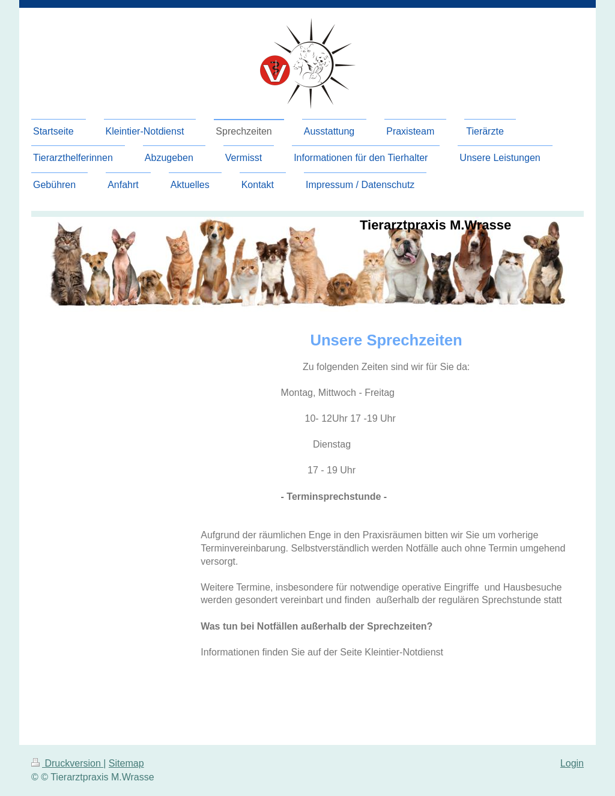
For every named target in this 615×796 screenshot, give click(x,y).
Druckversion (67, 763)
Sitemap (126, 763)
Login (572, 763)
